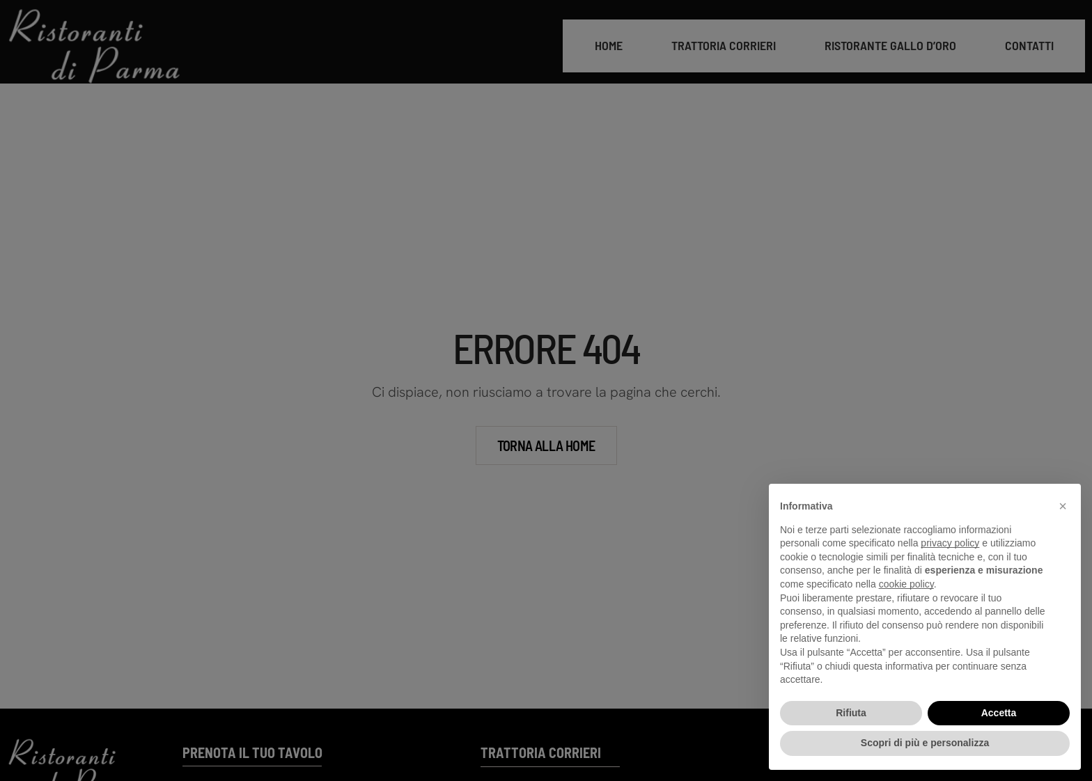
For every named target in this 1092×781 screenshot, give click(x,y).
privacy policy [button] (950, 543)
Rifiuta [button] (851, 712)
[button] (1063, 506)
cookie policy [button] (906, 584)
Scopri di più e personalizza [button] (925, 742)
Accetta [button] (999, 712)
